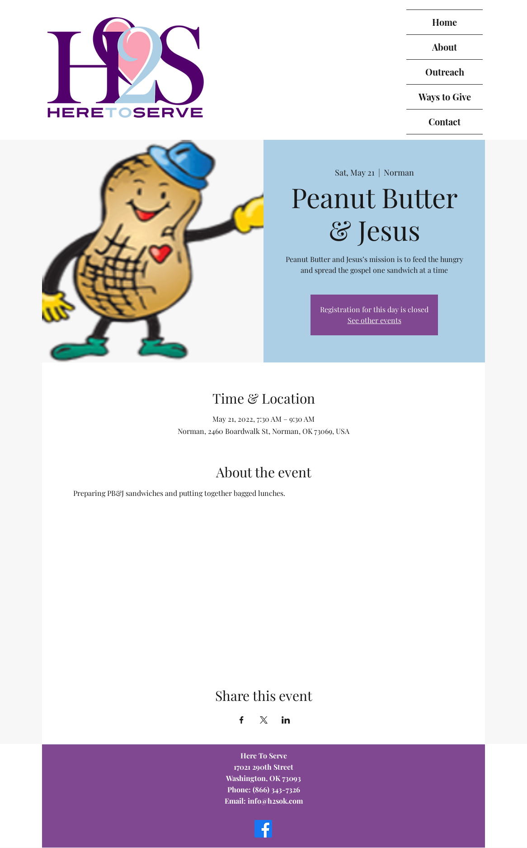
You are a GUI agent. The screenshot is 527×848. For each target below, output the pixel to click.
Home (444, 22)
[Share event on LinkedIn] (286, 720)
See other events (374, 320)
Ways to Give (445, 97)
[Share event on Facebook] (241, 720)
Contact (444, 121)
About (444, 47)
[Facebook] (263, 829)
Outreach (444, 72)
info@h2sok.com (275, 800)
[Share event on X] (263, 720)
